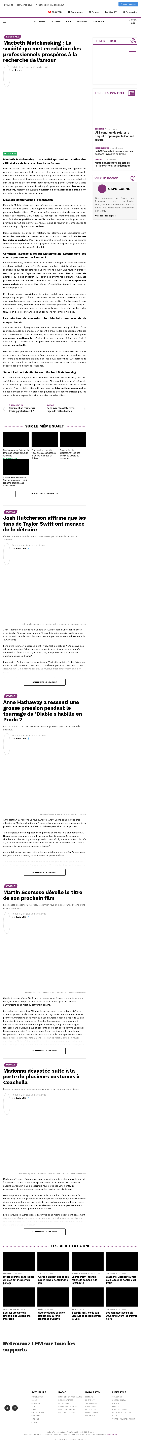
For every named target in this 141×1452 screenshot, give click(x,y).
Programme (75, 12)
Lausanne (35, 1403)
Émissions (55, 21)
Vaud (33, 1406)
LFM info (89, 1397)
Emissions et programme (70, 1397)
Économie (35, 1416)
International (37, 1413)
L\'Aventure (90, 1416)
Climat (34, 1400)
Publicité (8, 5)
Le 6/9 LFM (90, 1400)
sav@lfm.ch (112, 1434)
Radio (69, 21)
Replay (94, 12)
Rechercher (130, 12)
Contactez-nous (24, 5)
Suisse (34, 1410)
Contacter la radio (67, 1406)
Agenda (115, 1403)
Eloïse (18, 70)
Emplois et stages (66, 1410)
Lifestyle (82, 21)
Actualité (40, 21)
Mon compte (128, 4)
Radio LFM (20, 548)
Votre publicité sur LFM (123, 1419)
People (115, 1406)
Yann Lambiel (91, 1403)
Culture (35, 1419)
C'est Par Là (91, 1406)
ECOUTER (55, 12)
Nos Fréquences (120, 1410)
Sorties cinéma (119, 1400)
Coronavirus (37, 1397)
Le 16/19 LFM (90, 1410)
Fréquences (63, 1403)
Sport (34, 1422)
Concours (98, 21)
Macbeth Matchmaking (16, 205)
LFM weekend (91, 1413)
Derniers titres (65, 1400)
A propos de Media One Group (50, 5)
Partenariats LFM (66, 1413)
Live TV (111, 12)
